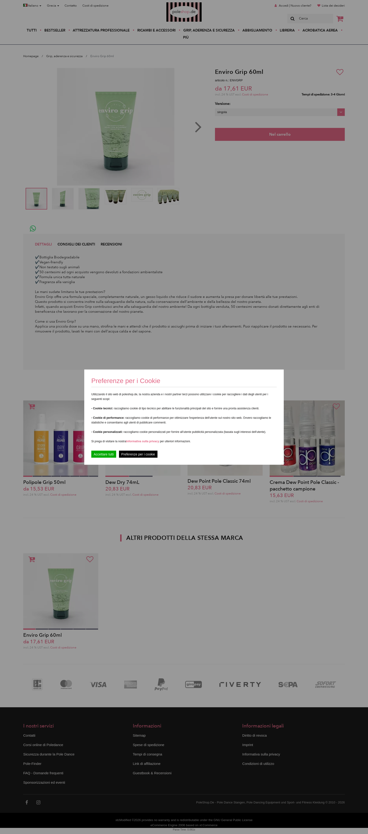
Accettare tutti (104, 454)
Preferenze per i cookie (138, 454)
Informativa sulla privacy (142, 441)
